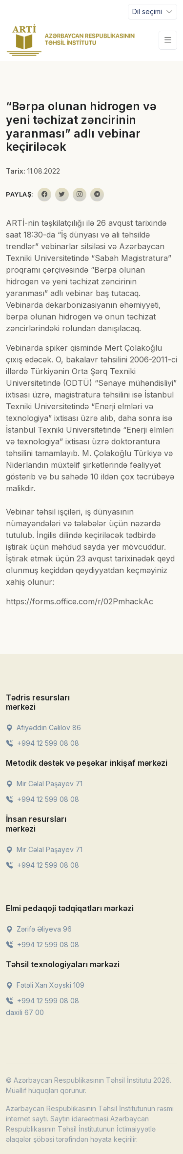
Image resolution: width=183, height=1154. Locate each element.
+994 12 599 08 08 (42, 743)
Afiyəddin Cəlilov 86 (43, 727)
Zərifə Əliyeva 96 (39, 929)
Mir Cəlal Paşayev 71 (44, 783)
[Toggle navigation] (152, 12)
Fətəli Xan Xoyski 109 (45, 985)
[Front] (71, 40)
